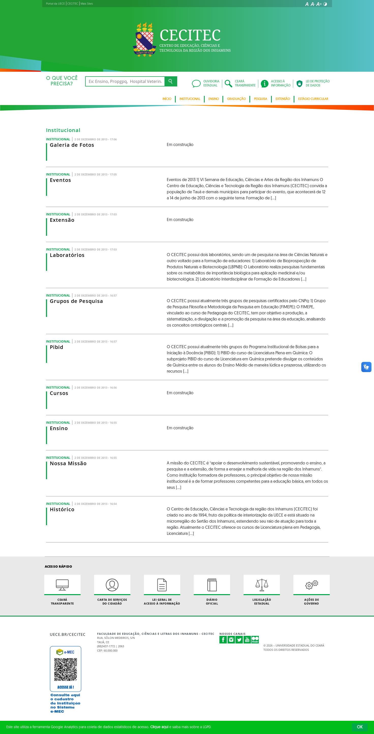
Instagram (231, 639)
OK (360, 727)
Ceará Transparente (62, 590)
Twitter (239, 639)
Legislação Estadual (262, 590)
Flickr (255, 639)
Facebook (223, 639)
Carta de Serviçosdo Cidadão (112, 590)
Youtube (247, 639)
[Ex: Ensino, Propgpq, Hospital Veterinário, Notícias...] (125, 81)
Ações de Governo (311, 590)
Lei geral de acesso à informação (162, 590)
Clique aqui (159, 727)
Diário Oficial (212, 590)
